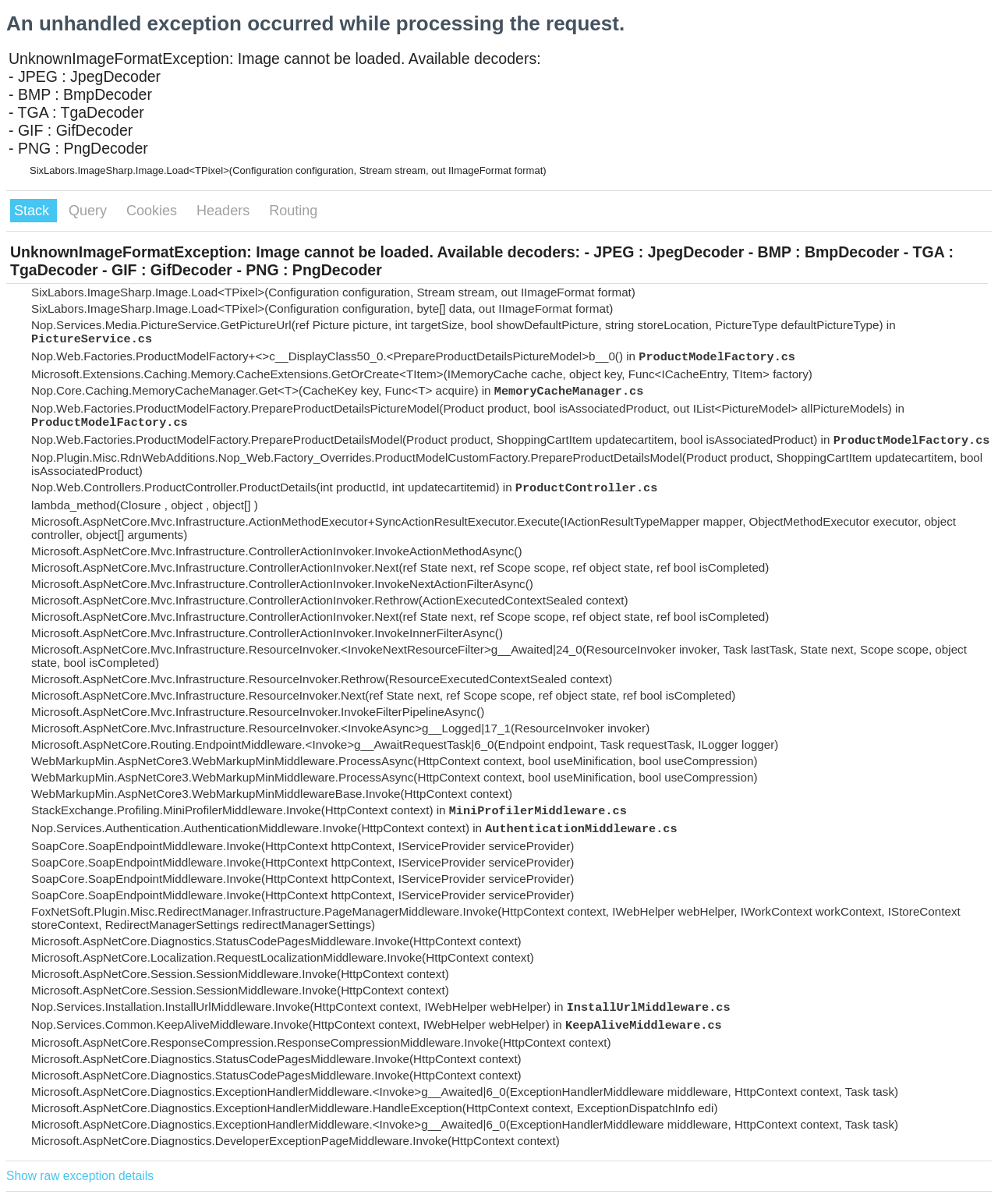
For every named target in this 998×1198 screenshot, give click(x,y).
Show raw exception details (80, 1175)
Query (90, 210)
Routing (293, 210)
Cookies (153, 210)
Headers (224, 210)
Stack (33, 210)
